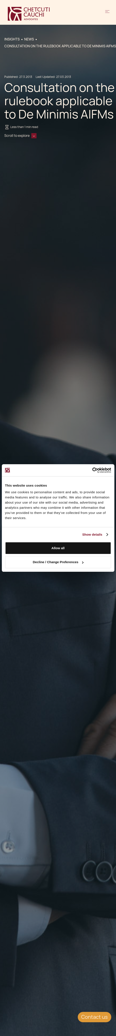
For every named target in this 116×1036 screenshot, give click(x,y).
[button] (107, 14)
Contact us (94, 1017)
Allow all (58, 548)
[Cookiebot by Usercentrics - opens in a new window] (92, 470)
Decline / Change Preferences (58, 562)
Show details (92, 534)
